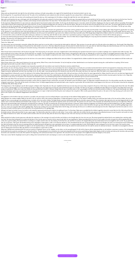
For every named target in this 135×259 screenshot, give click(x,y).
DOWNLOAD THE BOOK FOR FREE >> (67, 255)
